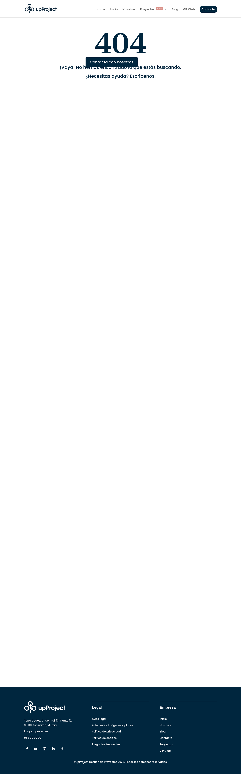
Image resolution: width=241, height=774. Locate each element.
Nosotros (128, 9)
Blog (175, 9)
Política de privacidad (106, 731)
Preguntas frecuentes (106, 744)
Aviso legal (99, 719)
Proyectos (151, 9)
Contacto (208, 9)
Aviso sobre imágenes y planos (113, 725)
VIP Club (189, 9)
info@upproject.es (36, 731)
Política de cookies (104, 738)
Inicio (114, 9)
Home (101, 9)
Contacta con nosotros (111, 62)
